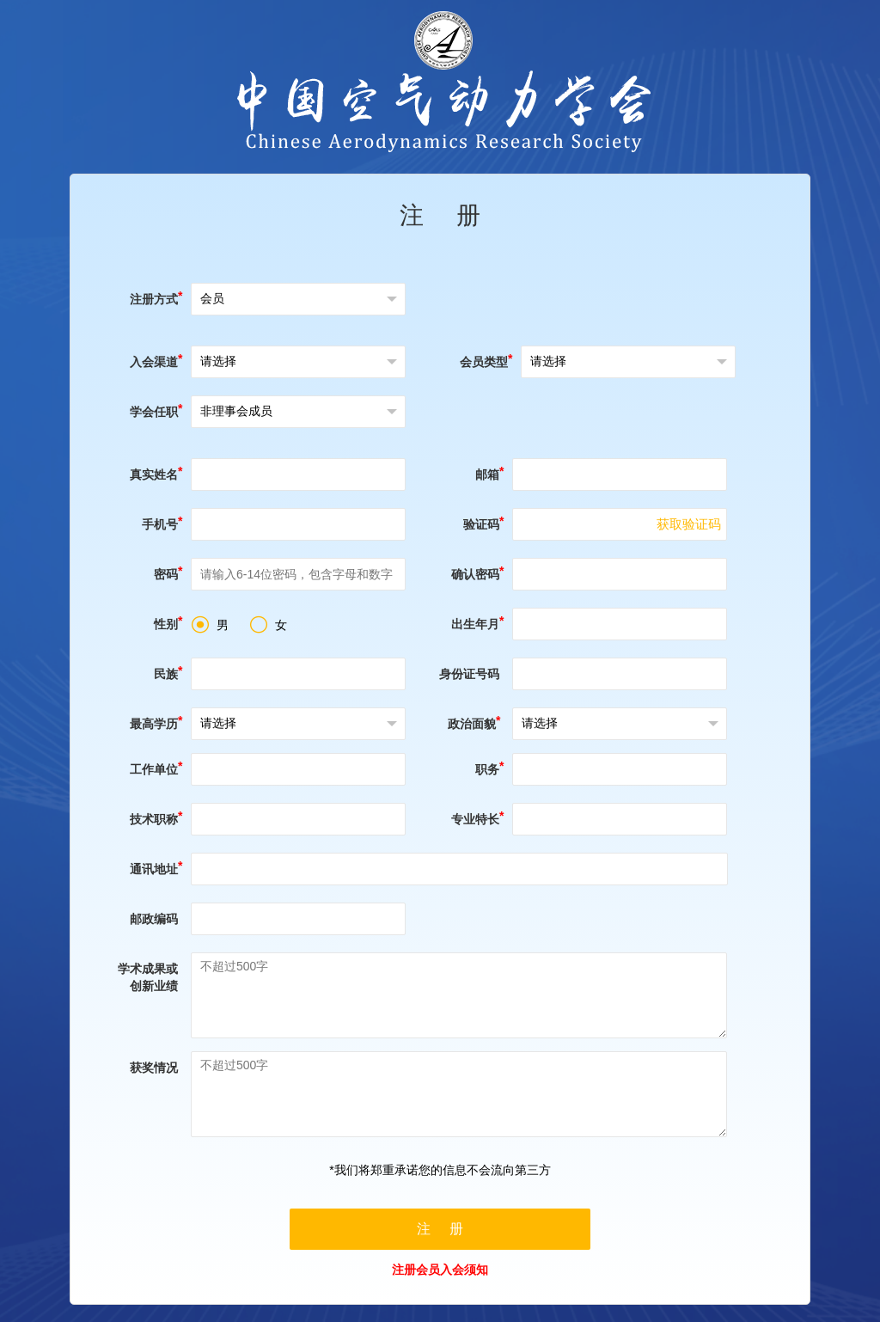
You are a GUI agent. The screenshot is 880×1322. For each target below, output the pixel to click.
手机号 (160, 524)
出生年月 (475, 624)
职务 (487, 769)
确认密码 (475, 574)
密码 (166, 574)
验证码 (481, 524)
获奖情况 (154, 1067)
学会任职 (154, 412)
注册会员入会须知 (440, 1269)
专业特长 (475, 819)
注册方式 (154, 299)
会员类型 (484, 362)
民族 (166, 674)
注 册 (440, 215)
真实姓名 (154, 474)
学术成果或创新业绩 (148, 977)
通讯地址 (154, 869)
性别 (166, 624)
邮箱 (487, 474)
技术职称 (154, 819)
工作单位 (154, 769)
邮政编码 (154, 919)
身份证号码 (469, 674)
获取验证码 (689, 524)
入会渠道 (154, 362)
